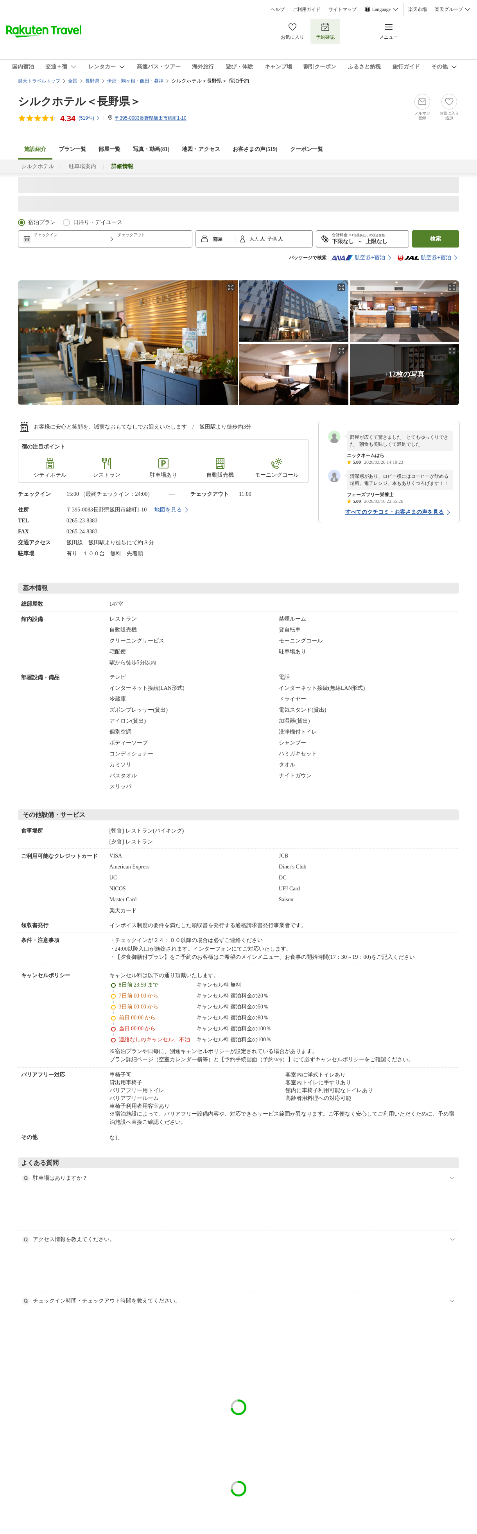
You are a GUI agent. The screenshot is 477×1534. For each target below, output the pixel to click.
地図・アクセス (201, 149)
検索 (435, 239)
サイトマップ (342, 9)
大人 (254, 239)
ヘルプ (278, 9)
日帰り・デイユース (97, 222)
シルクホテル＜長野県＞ (79, 101)
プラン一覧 (72, 149)
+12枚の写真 (404, 374)
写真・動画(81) (151, 149)
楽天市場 (417, 9)
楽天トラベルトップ (39, 81)
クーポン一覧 (306, 149)
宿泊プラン (42, 222)
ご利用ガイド (306, 9)
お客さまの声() (255, 149)
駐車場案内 (82, 166)
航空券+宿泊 (358, 258)
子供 (272, 239)
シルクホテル (37, 166)
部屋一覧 (109, 149)
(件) (89, 118)
